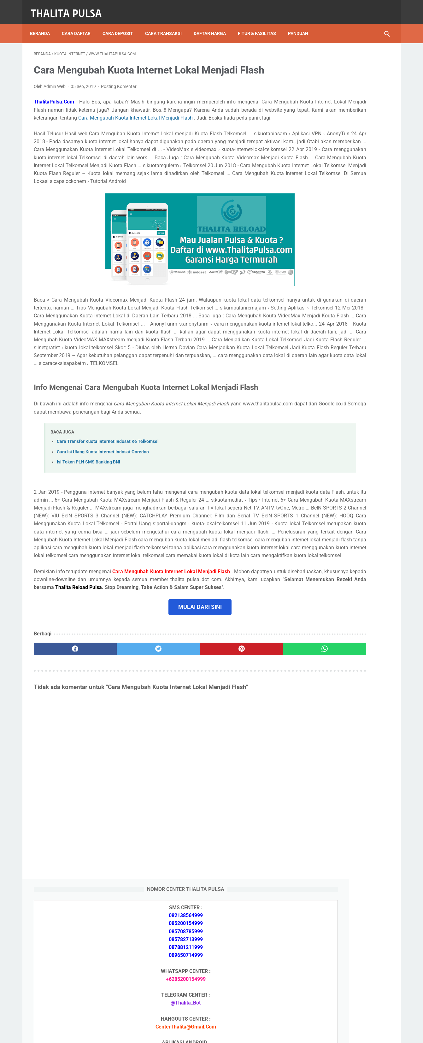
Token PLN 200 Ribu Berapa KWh (337, 741)
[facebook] (63, 731)
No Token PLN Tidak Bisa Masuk (337, 801)
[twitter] (123, 731)
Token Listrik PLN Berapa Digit (335, 983)
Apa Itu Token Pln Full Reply (331, 689)
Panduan (302, 24)
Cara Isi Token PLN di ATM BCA (336, 971)
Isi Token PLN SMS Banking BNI (88, 504)
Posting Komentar (119, 81)
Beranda (44, 24)
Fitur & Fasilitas (261, 24)
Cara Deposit (121, 24)
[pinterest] (183, 731)
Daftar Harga (213, 24)
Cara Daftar (80, 24)
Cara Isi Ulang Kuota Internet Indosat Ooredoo (103, 494)
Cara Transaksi (167, 24)
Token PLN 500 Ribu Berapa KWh (337, 726)
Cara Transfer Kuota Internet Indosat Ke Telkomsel (108, 484)
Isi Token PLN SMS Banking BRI (336, 786)
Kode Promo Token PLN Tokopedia (340, 994)
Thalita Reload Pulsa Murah (191, 1033)
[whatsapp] (242, 731)
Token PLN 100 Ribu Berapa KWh (337, 756)
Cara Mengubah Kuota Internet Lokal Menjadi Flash (92, 121)
